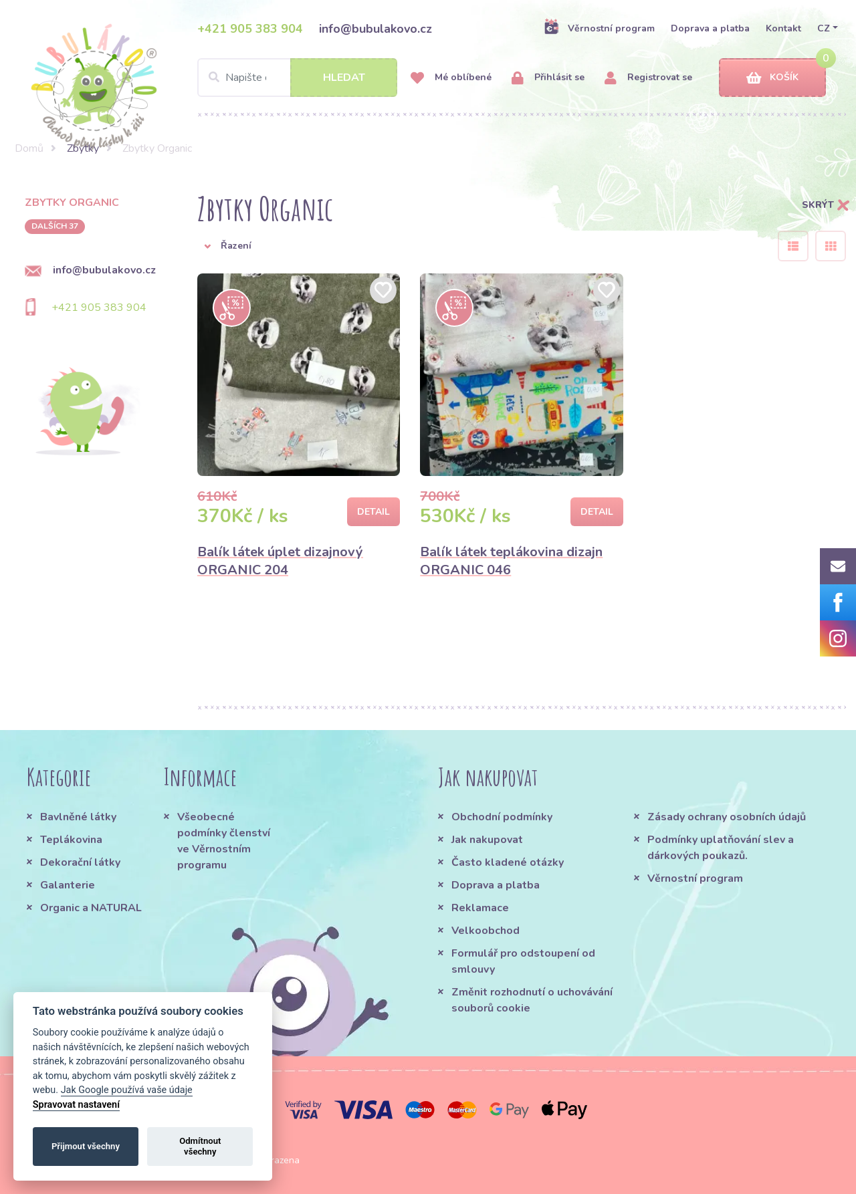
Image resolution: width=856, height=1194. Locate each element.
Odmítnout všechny (200, 1146)
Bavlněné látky (78, 817)
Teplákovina (71, 839)
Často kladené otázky (507, 862)
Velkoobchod (485, 930)
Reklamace (480, 908)
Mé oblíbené (451, 78)
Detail (373, 511)
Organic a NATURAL (91, 908)
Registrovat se (648, 78)
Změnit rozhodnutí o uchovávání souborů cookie (532, 1000)
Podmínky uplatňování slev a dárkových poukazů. (720, 847)
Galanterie (67, 885)
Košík (772, 78)
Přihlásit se (548, 78)
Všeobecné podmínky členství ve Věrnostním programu (223, 841)
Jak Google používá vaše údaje (127, 1090)
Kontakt (783, 28)
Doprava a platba (710, 28)
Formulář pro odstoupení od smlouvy (523, 961)
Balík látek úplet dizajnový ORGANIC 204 (280, 561)
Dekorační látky (80, 862)
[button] (477, 246)
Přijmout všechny (85, 1146)
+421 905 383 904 (250, 29)
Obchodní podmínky (501, 817)
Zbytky (83, 148)
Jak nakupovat (487, 839)
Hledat (344, 77)
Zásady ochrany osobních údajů (726, 817)
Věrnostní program (599, 28)
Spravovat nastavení (76, 1104)
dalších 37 (54, 226)
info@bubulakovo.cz (375, 29)
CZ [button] (823, 28)
